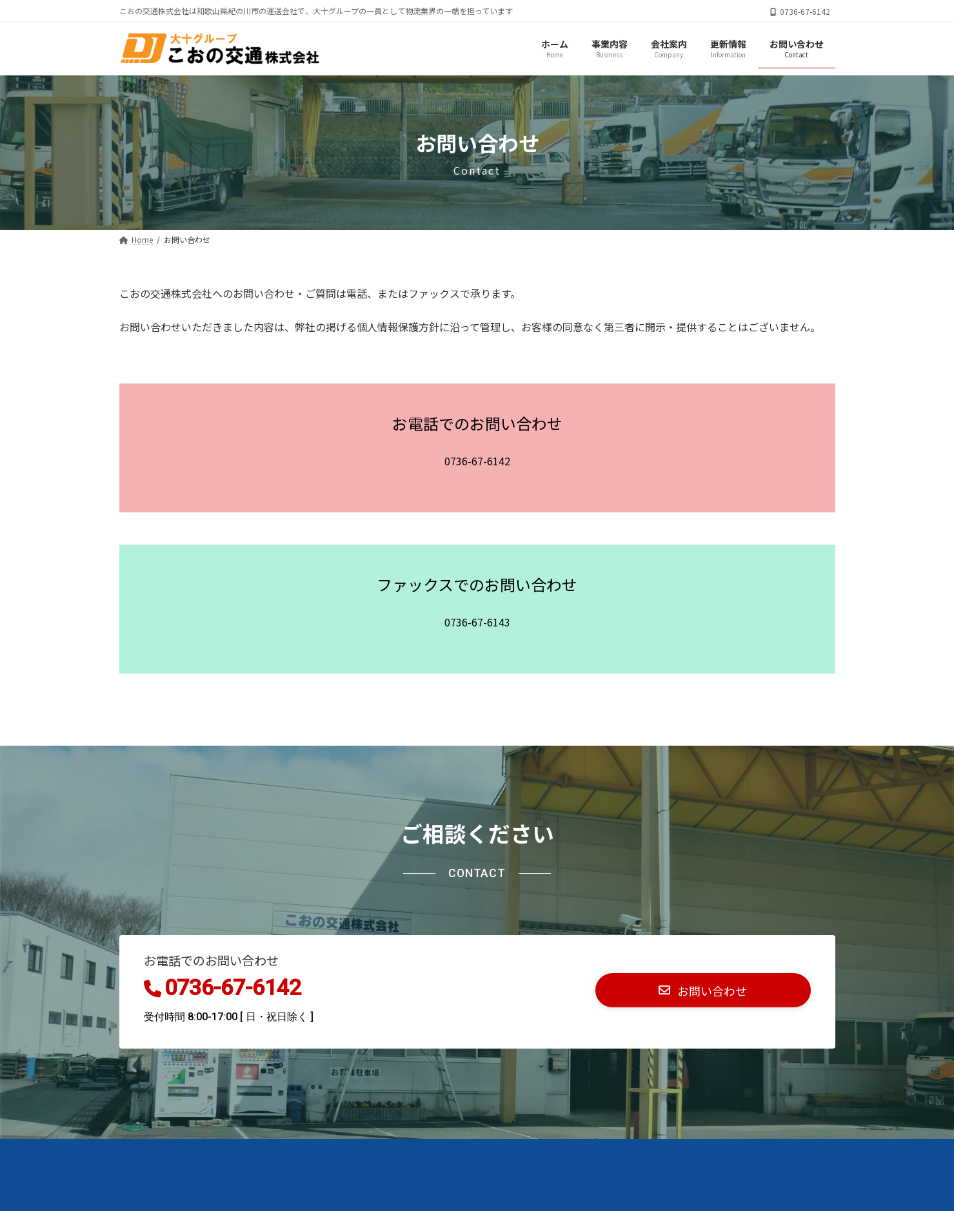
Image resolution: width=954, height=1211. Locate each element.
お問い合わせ (161, 1152)
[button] (703, 990)
